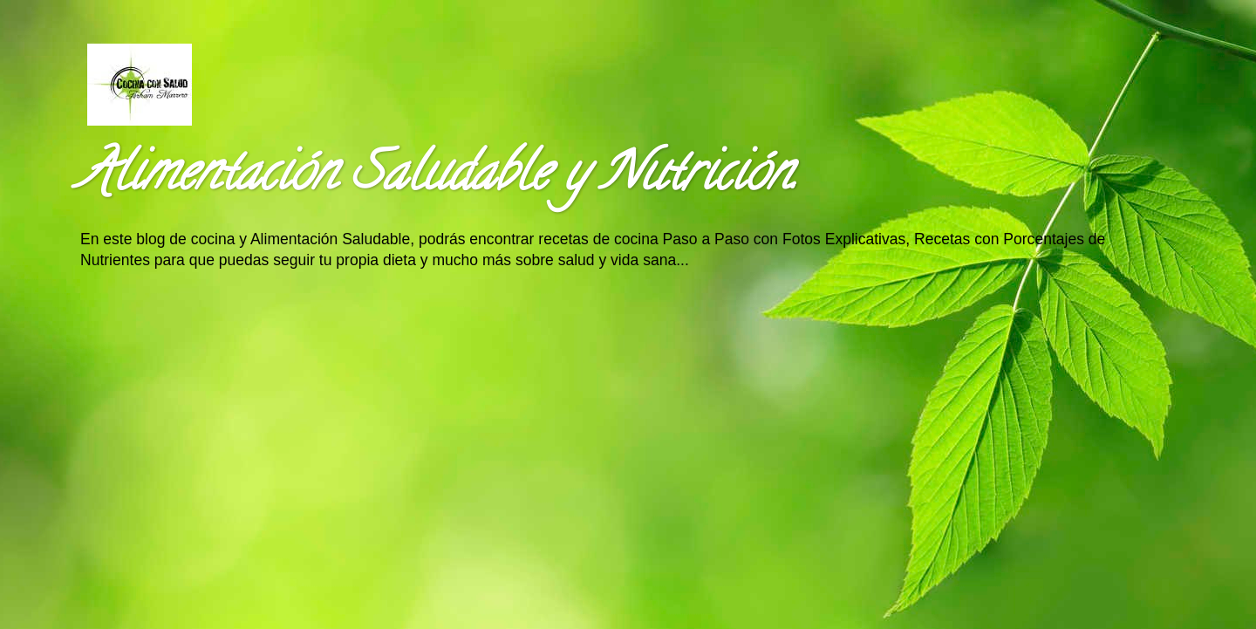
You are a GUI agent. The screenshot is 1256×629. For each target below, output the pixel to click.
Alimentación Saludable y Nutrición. (437, 178)
